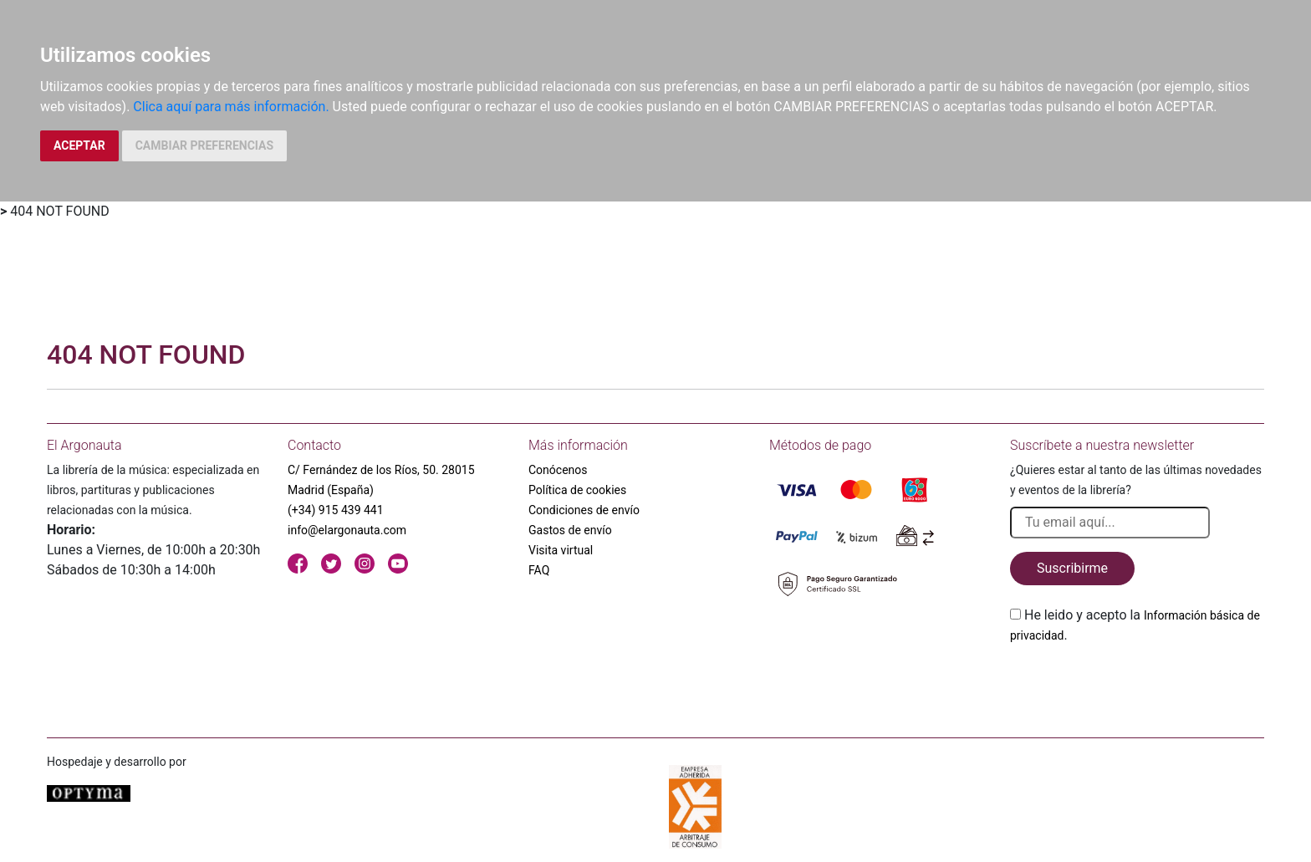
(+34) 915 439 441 (336, 510)
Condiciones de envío (584, 510)
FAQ (538, 570)
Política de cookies (577, 490)
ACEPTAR (79, 145)
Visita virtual (560, 550)
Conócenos (558, 470)
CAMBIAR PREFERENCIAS (204, 145)
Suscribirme (1072, 568)
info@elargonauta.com (347, 530)
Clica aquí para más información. (231, 107)
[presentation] (1137, 684)
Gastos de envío (570, 530)
